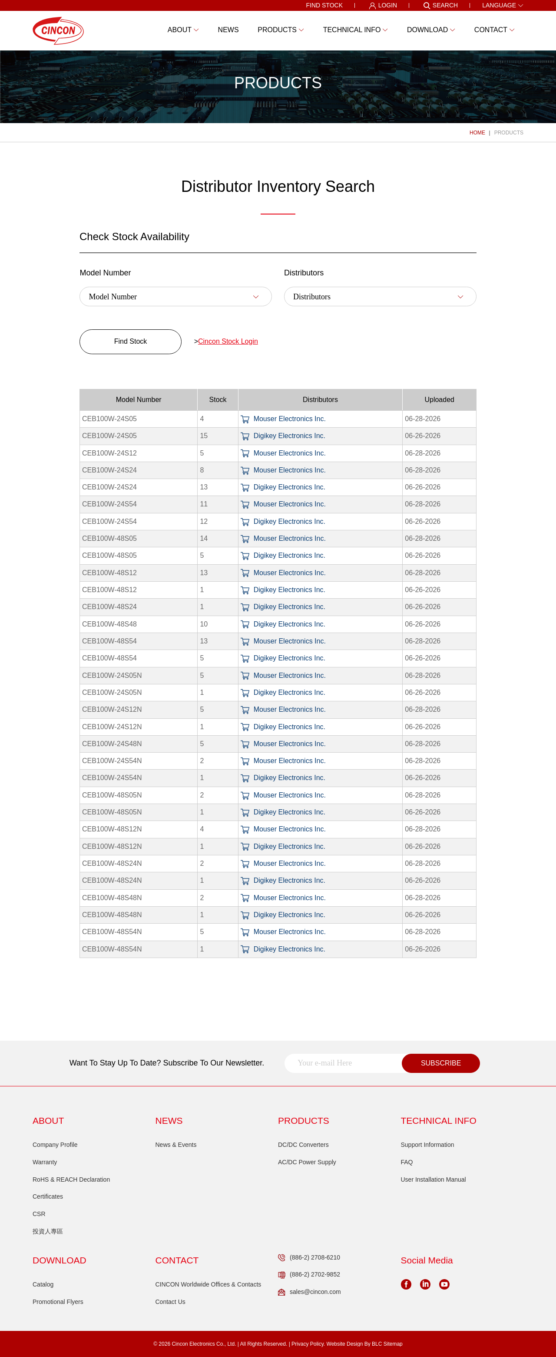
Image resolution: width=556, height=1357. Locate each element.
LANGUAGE (502, 5)
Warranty (45, 1162)
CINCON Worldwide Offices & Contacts (208, 1284)
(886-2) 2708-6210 (309, 1258)
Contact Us (170, 1301)
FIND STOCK (324, 5)
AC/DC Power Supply (307, 1162)
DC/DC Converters (303, 1144)
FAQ (407, 1162)
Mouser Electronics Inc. (283, 418)
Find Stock (130, 341)
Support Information (427, 1144)
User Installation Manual (433, 1179)
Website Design (345, 1344)
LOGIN (383, 6)
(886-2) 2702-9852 (309, 1275)
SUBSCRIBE (441, 1063)
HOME (477, 133)
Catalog (43, 1284)
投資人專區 (48, 1231)
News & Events (176, 1144)
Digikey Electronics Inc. (283, 435)
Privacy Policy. (308, 1344)
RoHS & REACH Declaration (71, 1179)
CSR (39, 1213)
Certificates (48, 1196)
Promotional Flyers (58, 1301)
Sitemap (393, 1344)
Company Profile (55, 1144)
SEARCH (440, 6)
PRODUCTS (508, 133)
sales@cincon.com (309, 1292)
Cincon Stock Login (228, 341)
